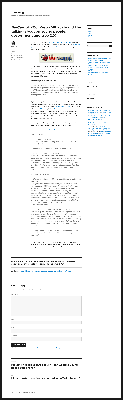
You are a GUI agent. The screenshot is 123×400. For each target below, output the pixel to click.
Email (13, 327)
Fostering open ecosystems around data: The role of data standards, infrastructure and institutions (99, 128)
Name (13, 319)
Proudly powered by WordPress (27, 392)
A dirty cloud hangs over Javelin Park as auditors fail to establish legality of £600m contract (99, 133)
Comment (15, 294)
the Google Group (52, 130)
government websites (62, 106)
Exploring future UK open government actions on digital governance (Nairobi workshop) (98, 67)
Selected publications (93, 37)
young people (15, 59)
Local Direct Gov (38, 109)
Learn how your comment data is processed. (51, 348)
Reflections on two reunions (95, 71)
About (89, 31)
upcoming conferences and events (60, 42)
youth (21, 59)
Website (14, 335)
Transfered (14, 51)
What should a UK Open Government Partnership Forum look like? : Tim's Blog (44, 271)
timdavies (14, 46)
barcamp (13, 53)
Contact (90, 33)
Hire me (90, 35)
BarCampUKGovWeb (60, 47)
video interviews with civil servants (64, 109)
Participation (14, 57)
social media (22, 57)
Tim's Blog (17, 12)
